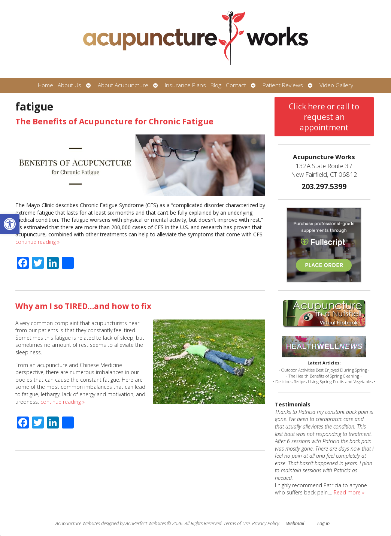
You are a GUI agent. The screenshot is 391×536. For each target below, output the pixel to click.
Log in (323, 523)
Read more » (349, 492)
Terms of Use (237, 523)
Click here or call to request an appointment (324, 117)
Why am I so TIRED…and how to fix (83, 306)
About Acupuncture (123, 85)
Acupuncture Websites (77, 523)
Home (45, 85)
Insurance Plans (185, 85)
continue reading (37, 241)
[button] (9, 224)
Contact (236, 85)
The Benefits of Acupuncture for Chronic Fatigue (114, 121)
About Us (69, 85)
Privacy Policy (265, 523)
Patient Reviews (283, 85)
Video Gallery (336, 85)
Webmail (295, 523)
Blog (215, 85)
